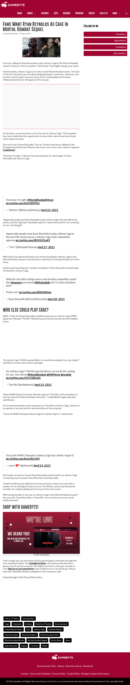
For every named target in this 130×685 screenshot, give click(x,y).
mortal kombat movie (14, 640)
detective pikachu (43, 624)
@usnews (16, 282)
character (17, 624)
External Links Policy (47, 666)
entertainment (61, 624)
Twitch (91, 13)
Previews (79, 13)
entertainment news (13, 629)
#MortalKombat (36, 374)
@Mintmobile (42, 282)
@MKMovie (53, 374)
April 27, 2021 (46, 247)
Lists (56, 13)
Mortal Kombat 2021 (49, 635)
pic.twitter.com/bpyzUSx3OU (23, 458)
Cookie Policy (73, 673)
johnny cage (39, 629)
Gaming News (28, 618)
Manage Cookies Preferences (95, 673)
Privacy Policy (59, 673)
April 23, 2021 (49, 210)
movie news (56, 640)
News (19, 13)
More (118, 13)
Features (45, 13)
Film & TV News (12, 618)
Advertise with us (73, 666)
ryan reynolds (11, 646)
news (67, 640)
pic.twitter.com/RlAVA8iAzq (35, 292)
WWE (44, 646)
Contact (25, 673)
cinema (28, 624)
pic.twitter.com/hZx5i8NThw (23, 203)
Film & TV (104, 13)
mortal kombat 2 (29, 635)
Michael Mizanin (55, 629)
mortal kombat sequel (37, 640)
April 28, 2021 (56, 299)
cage (7, 624)
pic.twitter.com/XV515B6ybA (23, 377)
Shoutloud (88, 666)
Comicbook (8, 150)
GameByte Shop (37, 563)
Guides (32, 13)
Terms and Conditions (40, 673)
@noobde (66, 374)
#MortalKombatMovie (40, 199)
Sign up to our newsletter (21, 568)
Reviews (66, 13)
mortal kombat (11, 635)
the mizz (34, 646)
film (28, 629)
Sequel (24, 646)
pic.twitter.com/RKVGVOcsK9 (33, 240)
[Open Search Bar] (126, 13)
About (61, 666)
